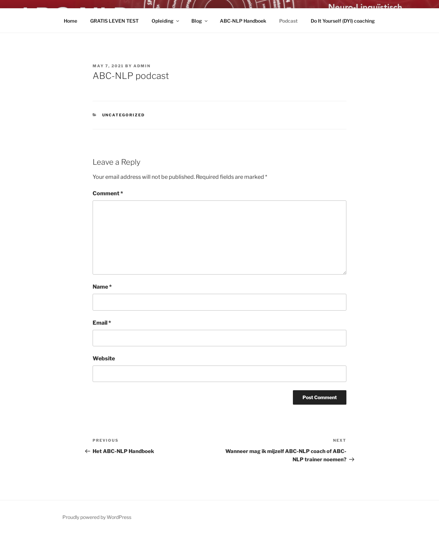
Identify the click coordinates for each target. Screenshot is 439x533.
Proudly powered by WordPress (96, 517)
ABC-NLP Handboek (243, 21)
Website (104, 358)
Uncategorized (123, 115)
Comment (108, 193)
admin (142, 65)
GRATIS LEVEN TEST (114, 21)
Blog (200, 21)
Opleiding (166, 21)
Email (102, 323)
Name (102, 286)
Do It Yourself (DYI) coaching (343, 21)
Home (70, 21)
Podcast (288, 21)
